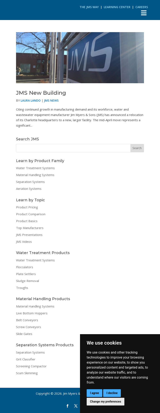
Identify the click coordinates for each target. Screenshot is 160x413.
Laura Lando (31, 100)
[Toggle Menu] (144, 13)
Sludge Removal (27, 281)
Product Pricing (27, 207)
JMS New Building (41, 92)
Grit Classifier (25, 359)
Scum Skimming (27, 373)
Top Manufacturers (30, 228)
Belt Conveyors (27, 320)
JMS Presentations (29, 235)
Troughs (22, 288)
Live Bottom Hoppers (32, 313)
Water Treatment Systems (35, 168)
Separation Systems (30, 182)
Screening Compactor (31, 366)
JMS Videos (24, 241)
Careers (141, 7)
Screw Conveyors (28, 327)
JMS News (51, 100)
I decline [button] (112, 393)
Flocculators (24, 267)
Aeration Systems (28, 188)
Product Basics (27, 221)
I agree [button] (94, 393)
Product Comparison (30, 214)
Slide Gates (24, 334)
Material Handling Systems (35, 175)
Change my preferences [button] (105, 401)
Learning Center (117, 7)
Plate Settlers (26, 274)
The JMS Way (89, 7)
